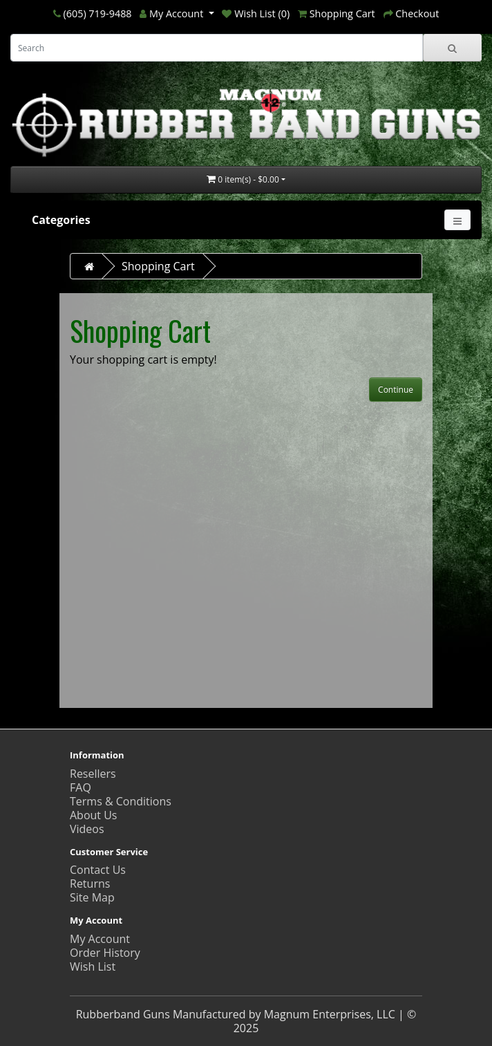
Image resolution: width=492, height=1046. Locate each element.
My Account (100, 938)
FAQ (80, 787)
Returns (90, 883)
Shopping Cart (158, 266)
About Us (93, 815)
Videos (87, 829)
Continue (395, 389)
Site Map (92, 897)
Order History (105, 952)
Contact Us (98, 869)
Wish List (92, 966)
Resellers (93, 773)
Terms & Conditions (120, 801)
